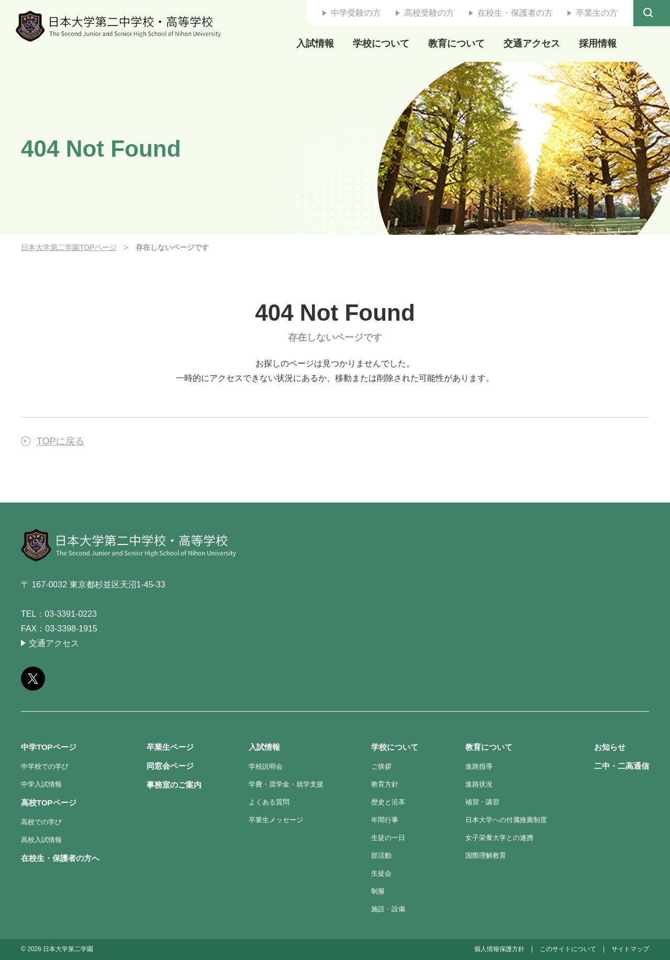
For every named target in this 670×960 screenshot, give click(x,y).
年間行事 (384, 820)
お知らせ (610, 747)
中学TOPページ (48, 747)
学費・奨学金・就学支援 (286, 784)
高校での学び (41, 822)
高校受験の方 (429, 12)
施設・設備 (388, 909)
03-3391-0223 (70, 613)
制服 (378, 891)
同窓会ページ (170, 765)
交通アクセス (532, 43)
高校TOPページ (48, 802)
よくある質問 (269, 802)
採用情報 (598, 43)
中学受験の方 (356, 12)
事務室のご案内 (174, 784)
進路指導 (479, 766)
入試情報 (315, 43)
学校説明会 (266, 766)
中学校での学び (45, 766)
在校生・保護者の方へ (60, 858)
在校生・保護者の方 (515, 12)
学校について (381, 43)
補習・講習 (482, 802)
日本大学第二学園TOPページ (69, 247)
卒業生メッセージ (276, 820)
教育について (456, 43)
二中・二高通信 (621, 765)
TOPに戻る (60, 441)
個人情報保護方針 (499, 949)
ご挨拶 (381, 766)
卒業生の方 (597, 12)
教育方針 (384, 784)
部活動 (381, 855)
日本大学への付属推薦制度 (506, 820)
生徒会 (381, 873)
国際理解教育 (485, 855)
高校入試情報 (41, 840)
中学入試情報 (41, 784)
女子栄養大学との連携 (499, 838)
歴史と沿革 (388, 802)
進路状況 (479, 784)
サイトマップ (630, 949)
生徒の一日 (388, 838)
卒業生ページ (170, 747)
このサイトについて (568, 949)
